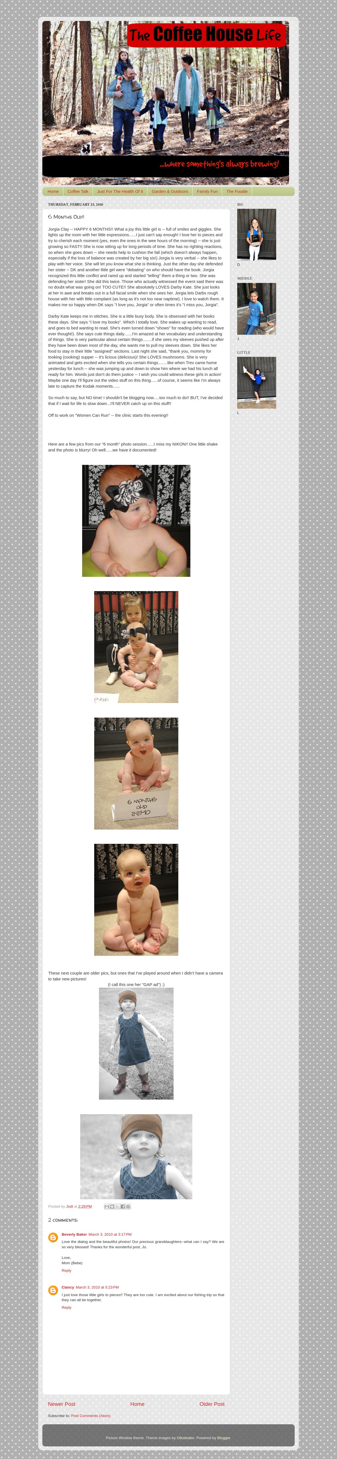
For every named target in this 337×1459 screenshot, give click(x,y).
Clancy (68, 1287)
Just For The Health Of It (120, 191)
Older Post (212, 1404)
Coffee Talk (78, 191)
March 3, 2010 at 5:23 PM (97, 1287)
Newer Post (61, 1404)
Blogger (223, 1438)
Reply (66, 1270)
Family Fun (207, 191)
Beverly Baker (74, 1234)
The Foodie (237, 191)
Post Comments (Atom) (90, 1416)
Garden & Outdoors (170, 191)
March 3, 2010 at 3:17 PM (110, 1234)
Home (53, 191)
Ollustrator (185, 1438)
